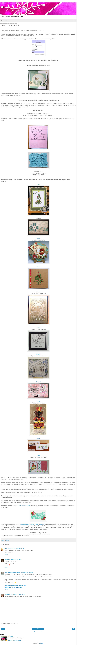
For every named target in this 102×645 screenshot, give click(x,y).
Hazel (38, 292)
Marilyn (7, 559)
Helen (38, 327)
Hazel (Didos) (8, 594)
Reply (6, 554)
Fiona (38, 267)
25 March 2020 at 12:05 (18, 594)
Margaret (38, 382)
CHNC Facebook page (24, 505)
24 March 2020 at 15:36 (15, 559)
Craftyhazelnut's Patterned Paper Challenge (32, 524)
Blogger (41, 643)
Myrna (38, 401)
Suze (38, 455)
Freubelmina (8, 548)
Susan (38, 438)
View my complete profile (14, 640)
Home (38, 628)
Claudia (38, 238)
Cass (38, 184)
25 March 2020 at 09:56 (27, 572)
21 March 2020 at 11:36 (18, 548)
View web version (38, 631)
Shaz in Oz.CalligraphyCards (12, 572)
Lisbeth (38, 354)
